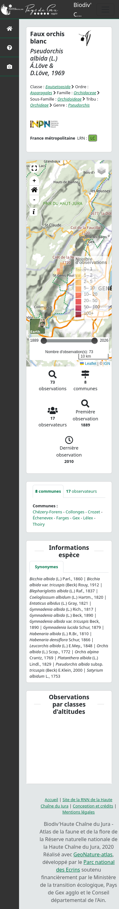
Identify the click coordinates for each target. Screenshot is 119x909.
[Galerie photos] (9, 66)
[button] (34, 168)
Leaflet (88, 363)
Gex (76, 518)
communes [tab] (48, 491)
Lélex (88, 518)
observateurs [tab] (81, 491)
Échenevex (43, 518)
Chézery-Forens (47, 512)
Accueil (51, 799)
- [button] (34, 200)
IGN (106, 363)
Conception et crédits (93, 806)
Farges (62, 518)
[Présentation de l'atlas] (9, 47)
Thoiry (39, 524)
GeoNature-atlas (92, 854)
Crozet (94, 512)
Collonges (75, 512)
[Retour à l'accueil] (9, 28)
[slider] (94, 341)
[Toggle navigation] (105, 9)
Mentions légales (79, 812)
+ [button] (34, 181)
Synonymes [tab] (46, 567)
